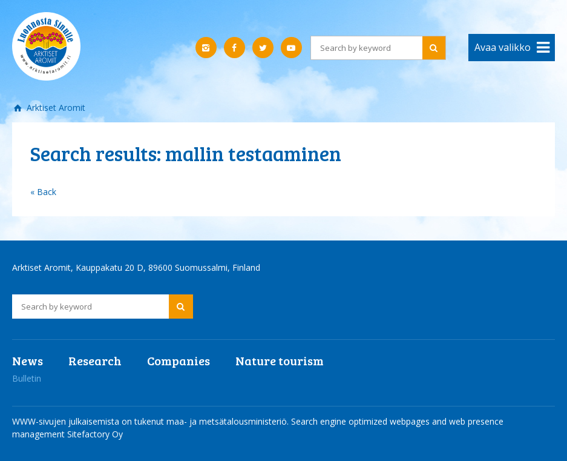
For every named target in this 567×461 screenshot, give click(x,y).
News (27, 360)
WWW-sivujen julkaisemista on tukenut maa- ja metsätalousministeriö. (151, 421)
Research (95, 360)
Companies (178, 360)
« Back (43, 191)
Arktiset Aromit (54, 107)
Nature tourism (279, 360)
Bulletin (26, 378)
